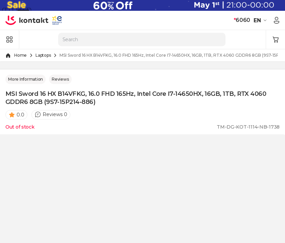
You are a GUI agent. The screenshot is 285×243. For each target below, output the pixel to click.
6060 (242, 20)
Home (20, 55)
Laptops (43, 55)
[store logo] (27, 20)
